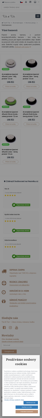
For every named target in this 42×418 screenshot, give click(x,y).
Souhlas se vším (27, 407)
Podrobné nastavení (27, 411)
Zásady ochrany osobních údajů (14, 400)
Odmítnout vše (30, 402)
